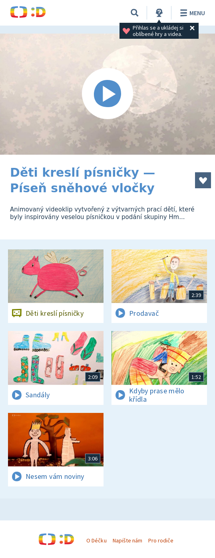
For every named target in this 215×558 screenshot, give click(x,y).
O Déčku (96, 540)
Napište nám (127, 540)
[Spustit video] (107, 94)
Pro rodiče (160, 540)
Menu (191, 13)
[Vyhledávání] (135, 13)
